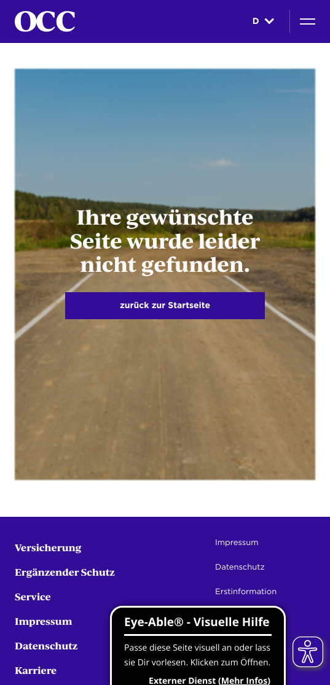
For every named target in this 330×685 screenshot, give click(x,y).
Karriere (36, 670)
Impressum (44, 621)
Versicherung (48, 547)
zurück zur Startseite (165, 306)
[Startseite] (45, 21)
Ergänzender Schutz (65, 572)
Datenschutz (46, 645)
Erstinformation (246, 592)
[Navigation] (307, 21)
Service (33, 596)
